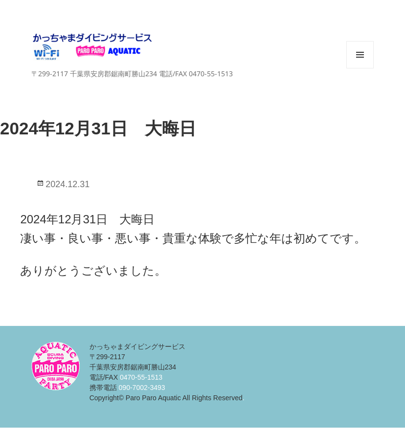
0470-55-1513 (141, 377)
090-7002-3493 (142, 387)
